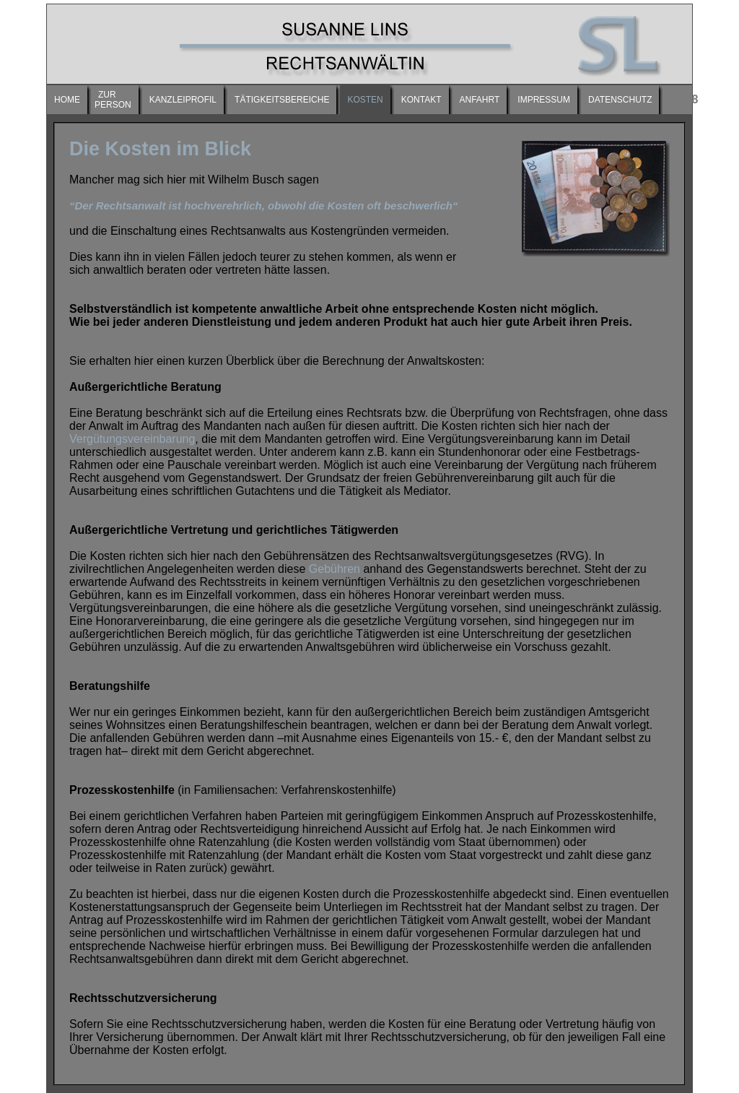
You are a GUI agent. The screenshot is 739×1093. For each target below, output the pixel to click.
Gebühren (334, 569)
